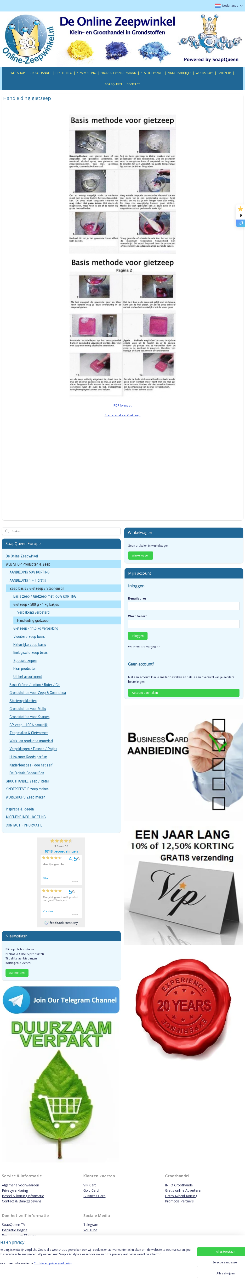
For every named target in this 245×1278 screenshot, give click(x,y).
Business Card (94, 1196)
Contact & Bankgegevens (21, 1201)
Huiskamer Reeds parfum (28, 757)
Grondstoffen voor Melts (28, 708)
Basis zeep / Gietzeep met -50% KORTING (44, 596)
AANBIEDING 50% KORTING (30, 572)
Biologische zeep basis (30, 652)
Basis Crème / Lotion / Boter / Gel (35, 685)
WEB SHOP (18, 73)
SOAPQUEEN (113, 84)
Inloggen (138, 636)
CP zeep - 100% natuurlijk (29, 725)
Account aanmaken (145, 693)
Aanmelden (17, 973)
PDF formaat (122, 405)
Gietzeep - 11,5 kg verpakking (35, 628)
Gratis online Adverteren (183, 1190)
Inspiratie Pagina (15, 1230)
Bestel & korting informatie (23, 1196)
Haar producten (24, 668)
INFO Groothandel (179, 1185)
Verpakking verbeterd (33, 612)
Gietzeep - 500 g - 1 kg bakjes (36, 604)
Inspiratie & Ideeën (20, 809)
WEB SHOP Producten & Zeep (28, 564)
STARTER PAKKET (152, 73)
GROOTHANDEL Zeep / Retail (27, 781)
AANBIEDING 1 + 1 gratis (28, 580)
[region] (91, 1261)
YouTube (90, 1230)
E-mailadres (137, 598)
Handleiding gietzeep (33, 620)
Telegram (90, 1224)
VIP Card (90, 1185)
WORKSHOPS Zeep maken (25, 797)
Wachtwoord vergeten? (144, 647)
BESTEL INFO (64, 73)
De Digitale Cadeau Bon (27, 773)
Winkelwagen (140, 555)
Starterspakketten (23, 701)
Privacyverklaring (15, 1190)
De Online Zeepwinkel (22, 556)
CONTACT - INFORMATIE (24, 825)
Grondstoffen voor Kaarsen (30, 717)
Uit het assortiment (27, 676)
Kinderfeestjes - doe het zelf (31, 765)
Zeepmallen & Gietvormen (29, 733)
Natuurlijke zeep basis (29, 644)
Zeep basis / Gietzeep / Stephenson (37, 588)
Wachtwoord (138, 616)
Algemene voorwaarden (20, 1185)
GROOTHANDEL (40, 73)
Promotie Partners (179, 1201)
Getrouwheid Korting (181, 1196)
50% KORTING (86, 73)
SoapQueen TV (13, 1224)
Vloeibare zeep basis (29, 636)
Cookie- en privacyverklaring (68, 1268)
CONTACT (133, 84)
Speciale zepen (25, 660)
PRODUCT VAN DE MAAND (118, 73)
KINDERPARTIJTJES (179, 73)
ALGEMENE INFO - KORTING (26, 817)
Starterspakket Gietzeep (123, 415)
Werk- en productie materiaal (31, 741)
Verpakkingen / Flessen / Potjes (33, 749)
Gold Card (91, 1190)
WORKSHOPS (204, 73)
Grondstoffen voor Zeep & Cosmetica (38, 692)
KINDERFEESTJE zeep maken (27, 789)
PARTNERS (224, 73)
